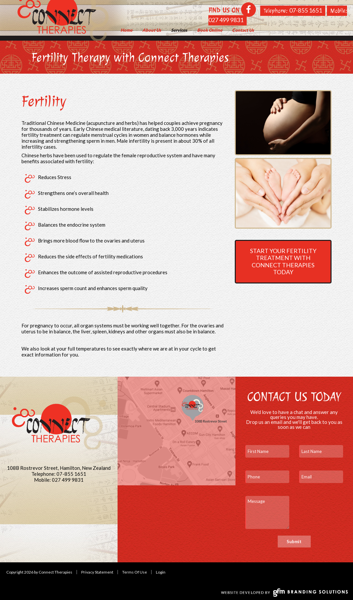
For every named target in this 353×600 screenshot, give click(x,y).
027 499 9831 (225, 19)
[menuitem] (151, 30)
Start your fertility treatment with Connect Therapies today (283, 261)
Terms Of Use (134, 572)
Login (160, 572)
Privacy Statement (97, 572)
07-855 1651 (305, 10)
